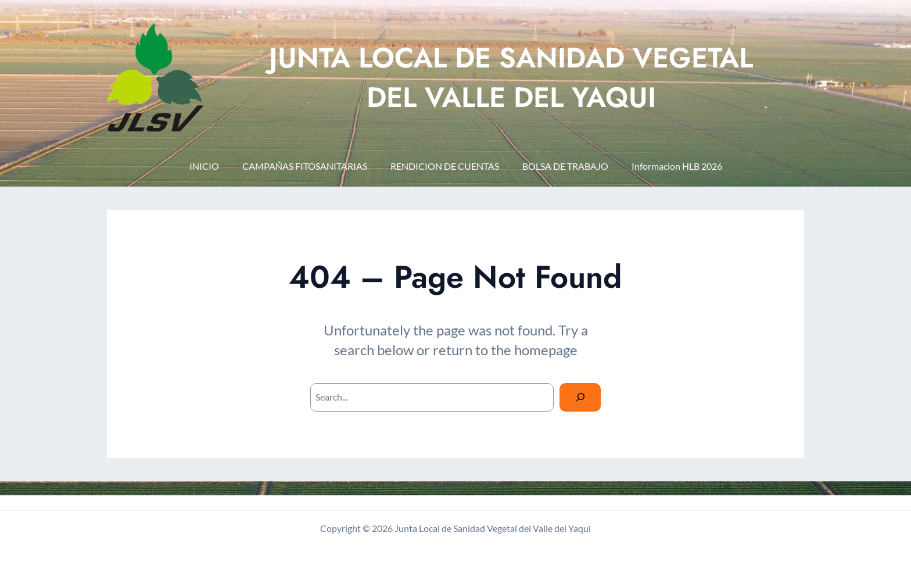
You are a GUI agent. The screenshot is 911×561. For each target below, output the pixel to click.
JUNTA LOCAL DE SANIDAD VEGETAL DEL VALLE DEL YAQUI (511, 77)
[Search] (580, 397)
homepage (546, 349)
